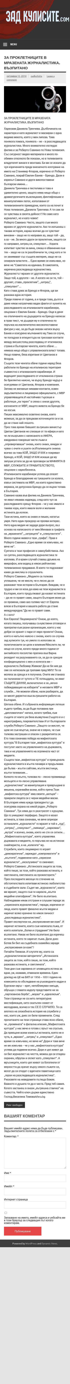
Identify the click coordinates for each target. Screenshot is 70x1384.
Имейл (9, 1186)
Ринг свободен (14, 1104)
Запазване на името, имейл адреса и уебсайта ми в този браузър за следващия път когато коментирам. (34, 1220)
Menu (13, 44)
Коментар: (11, 1136)
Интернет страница (16, 1199)
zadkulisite (36, 75)
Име (7, 1172)
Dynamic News (49, 1243)
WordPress (31, 1243)
